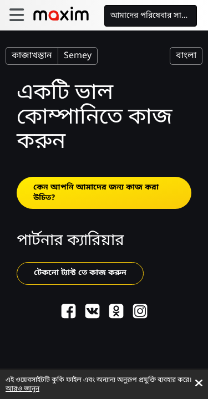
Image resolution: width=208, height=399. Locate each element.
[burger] (16, 15)
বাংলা (186, 56)
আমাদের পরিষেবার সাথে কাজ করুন (153, 16)
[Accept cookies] (198, 382)
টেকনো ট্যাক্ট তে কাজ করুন (80, 273)
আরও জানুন (22, 389)
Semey (78, 56)
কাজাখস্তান (32, 56)
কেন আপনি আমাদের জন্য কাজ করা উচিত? (96, 192)
